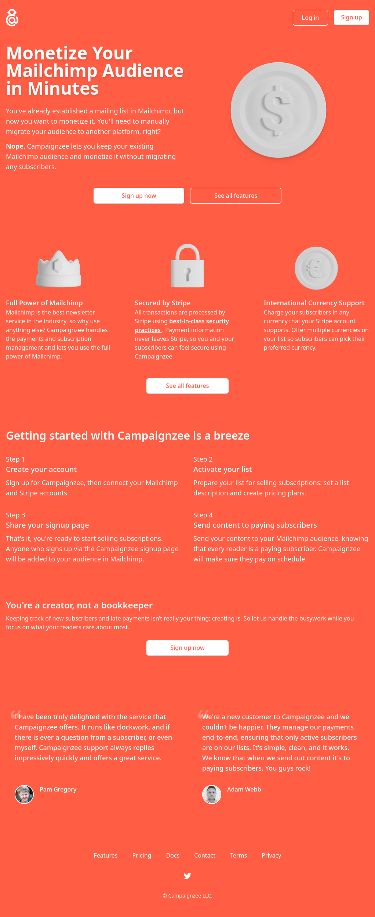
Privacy (271, 855)
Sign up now (139, 196)
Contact (204, 855)
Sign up (351, 17)
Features (106, 855)
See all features (235, 196)
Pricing (141, 855)
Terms (238, 855)
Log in (310, 18)
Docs (172, 855)
